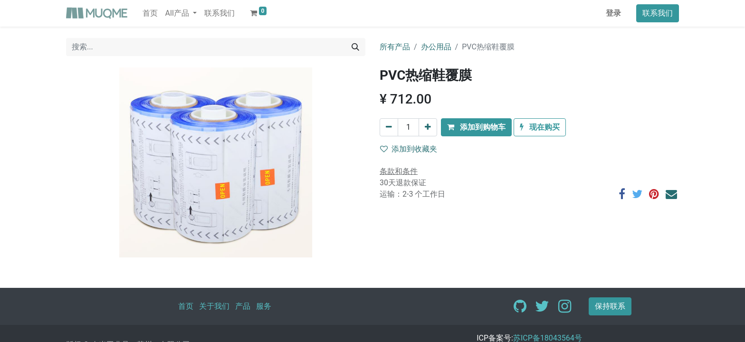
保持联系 (610, 306)
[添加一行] (428, 127)
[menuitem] (150, 13)
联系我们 (657, 13)
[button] (476, 127)
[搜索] (355, 47)
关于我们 (214, 306)
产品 (242, 306)
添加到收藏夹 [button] (408, 148)
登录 (613, 13)
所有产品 (395, 46)
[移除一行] (389, 127)
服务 (263, 306)
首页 (185, 306)
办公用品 (436, 46)
